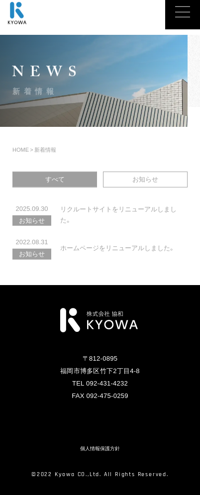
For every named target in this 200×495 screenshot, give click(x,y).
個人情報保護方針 (100, 448)
